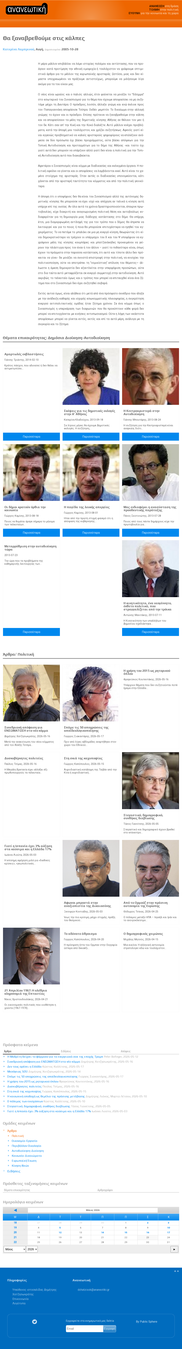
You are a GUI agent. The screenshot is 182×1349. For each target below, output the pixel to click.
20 (15, 1232)
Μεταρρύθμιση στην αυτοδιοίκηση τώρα (30, 547)
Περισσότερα (31, 436)
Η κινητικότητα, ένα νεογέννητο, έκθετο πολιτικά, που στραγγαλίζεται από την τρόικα (148, 606)
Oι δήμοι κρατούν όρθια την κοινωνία (25, 508)
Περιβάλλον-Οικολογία (26, 1145)
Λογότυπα (18, 1303)
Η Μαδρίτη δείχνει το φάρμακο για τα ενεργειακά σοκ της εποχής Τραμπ (72, 1056)
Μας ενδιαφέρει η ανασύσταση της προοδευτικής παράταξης (150, 508)
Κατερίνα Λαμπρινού (18, 49)
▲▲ (176, 1270)
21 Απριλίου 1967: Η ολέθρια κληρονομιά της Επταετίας (25, 992)
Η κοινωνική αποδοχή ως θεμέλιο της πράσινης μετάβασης (77, 1096)
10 (168, 1227)
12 (60, 1232)
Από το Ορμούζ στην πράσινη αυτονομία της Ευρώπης (146, 904)
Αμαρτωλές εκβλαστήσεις (24, 354)
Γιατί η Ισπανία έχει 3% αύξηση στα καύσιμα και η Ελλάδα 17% (28, 847)
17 (168, 1232)
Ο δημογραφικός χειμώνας (143, 933)
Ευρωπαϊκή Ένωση (24, 1160)
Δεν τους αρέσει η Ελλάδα (45, 1066)
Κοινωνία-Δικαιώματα (27, 1155)
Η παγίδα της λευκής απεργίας (87, 507)
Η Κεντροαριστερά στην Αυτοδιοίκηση (142, 412)
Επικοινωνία (20, 1299)
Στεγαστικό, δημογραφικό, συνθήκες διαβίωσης (143, 816)
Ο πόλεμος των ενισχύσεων (46, 1101)
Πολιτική (18, 1136)
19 (15, 1227)
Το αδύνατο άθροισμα (80, 933)
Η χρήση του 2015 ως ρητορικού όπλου (147, 672)
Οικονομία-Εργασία (24, 1141)
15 (125, 1232)
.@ (93, 1289)
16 (147, 1232)
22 (15, 1242)
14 (102, 1232)
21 (15, 1237)
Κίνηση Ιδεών (20, 1165)
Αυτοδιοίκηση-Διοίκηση (28, 1150)
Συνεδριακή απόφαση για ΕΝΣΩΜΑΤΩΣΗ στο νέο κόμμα (26, 729)
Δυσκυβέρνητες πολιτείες (23, 758)
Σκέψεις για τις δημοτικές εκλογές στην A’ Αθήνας (89, 412)
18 (15, 1222)
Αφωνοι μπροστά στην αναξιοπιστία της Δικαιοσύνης (87, 904)
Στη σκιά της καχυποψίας (83, 758)
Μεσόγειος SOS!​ (44, 1071)
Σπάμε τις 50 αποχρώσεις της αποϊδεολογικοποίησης (86, 729)
